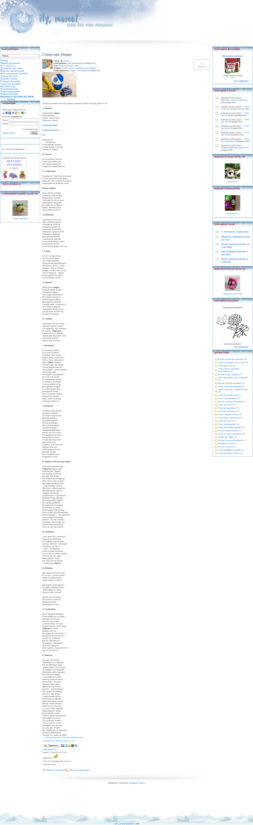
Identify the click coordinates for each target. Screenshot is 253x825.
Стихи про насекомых (227, 408)
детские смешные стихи (58, 741)
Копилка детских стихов (69, 66)
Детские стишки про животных (230, 359)
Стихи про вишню (52, 737)
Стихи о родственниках (227, 398)
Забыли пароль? (8, 133)
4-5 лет (72, 741)
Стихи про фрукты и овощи (229, 450)
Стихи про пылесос (50, 130)
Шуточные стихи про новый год (234, 100)
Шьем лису (232, 182)
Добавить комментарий (55, 770)
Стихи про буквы (225, 421)
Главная (42, 15)
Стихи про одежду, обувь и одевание (233, 377)
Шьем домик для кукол (232, 56)
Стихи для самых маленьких (229, 434)
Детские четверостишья (227, 430)
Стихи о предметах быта (228, 414)
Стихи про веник (49, 125)
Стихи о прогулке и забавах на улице (233, 389)
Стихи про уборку (78, 15)
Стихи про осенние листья (72, 737)
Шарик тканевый (20, 218)
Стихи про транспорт (226, 411)
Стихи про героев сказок (228, 395)
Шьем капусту (232, 213)
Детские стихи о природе (228, 374)
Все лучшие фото (241, 81)
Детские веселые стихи (58, 15)
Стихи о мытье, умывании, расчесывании (79, 68)
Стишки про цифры (226, 437)
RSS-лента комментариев (79, 770)
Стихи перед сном (225, 366)
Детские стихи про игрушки (229, 383)
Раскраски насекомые (232, 343)
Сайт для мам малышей (123, 824)
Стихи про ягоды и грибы (228, 453)
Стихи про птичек (225, 405)
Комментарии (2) (49, 749)
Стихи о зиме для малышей (235, 107)
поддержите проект (137, 783)
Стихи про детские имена (228, 418)
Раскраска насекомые (232, 307)
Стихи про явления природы (229, 427)
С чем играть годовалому (235, 231)
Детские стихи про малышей (229, 401)
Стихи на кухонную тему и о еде (231, 362)
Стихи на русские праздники (229, 386)
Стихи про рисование (226, 424)
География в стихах (226, 443)
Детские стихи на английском (230, 440)
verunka (66, 61)
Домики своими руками (232, 75)
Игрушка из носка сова (232, 294)
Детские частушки (225, 447)
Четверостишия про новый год (233, 147)
